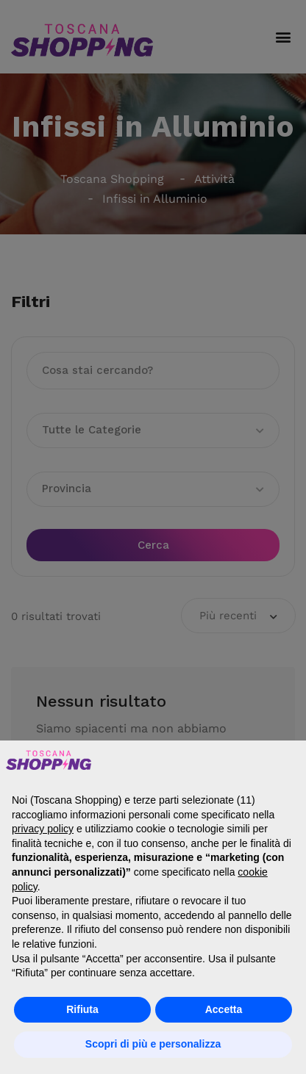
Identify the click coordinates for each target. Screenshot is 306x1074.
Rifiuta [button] (82, 1009)
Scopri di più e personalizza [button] (153, 1044)
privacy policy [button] (43, 829)
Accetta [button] (224, 1009)
